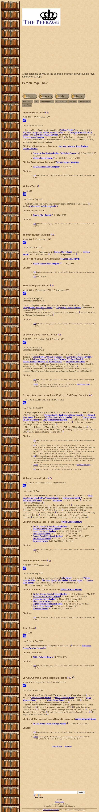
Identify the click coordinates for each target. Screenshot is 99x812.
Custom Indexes (46, 101)
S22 (35, 456)
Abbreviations (61, 101)
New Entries (27, 101)
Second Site (55, 810)
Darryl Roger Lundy (83, 384)
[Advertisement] (59, 49)
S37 (35, 175)
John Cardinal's (47, 810)
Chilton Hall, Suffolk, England (42, 206)
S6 (34, 445)
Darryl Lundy (59, 802)
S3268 (36, 384)
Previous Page (84, 101)
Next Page (27, 105)
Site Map (72, 101)
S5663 (36, 737)
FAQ (36, 101)
